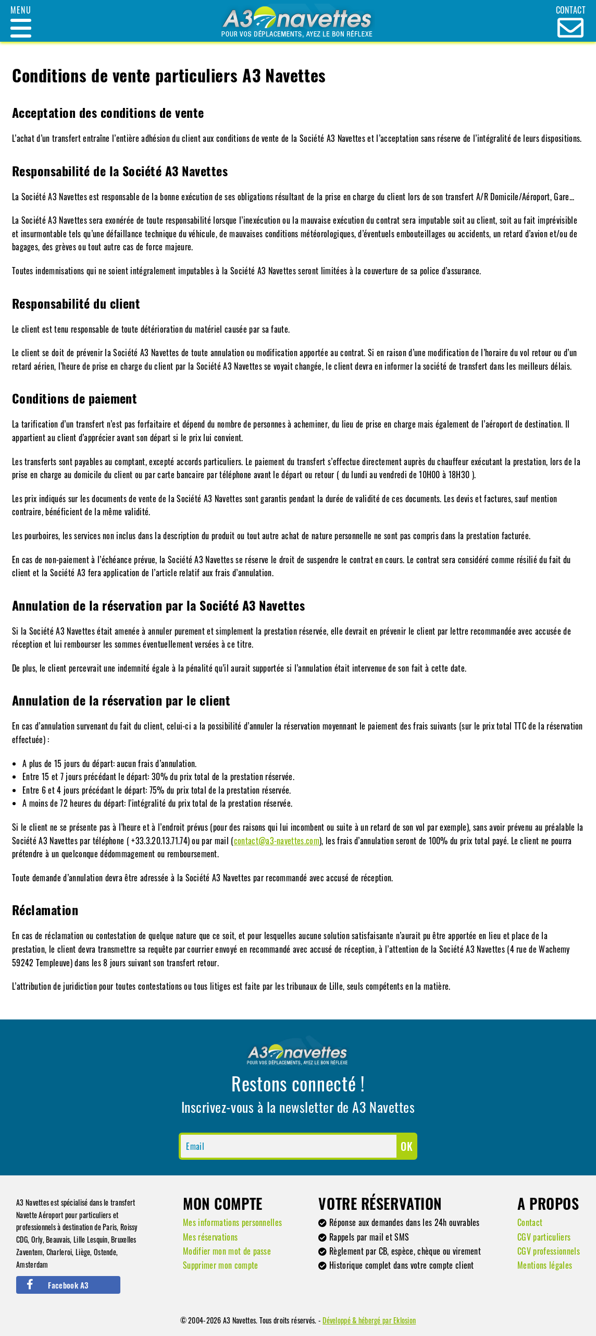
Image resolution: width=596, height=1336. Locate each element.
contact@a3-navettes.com (276, 840)
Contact (529, 1222)
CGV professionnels (548, 1251)
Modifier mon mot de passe (227, 1251)
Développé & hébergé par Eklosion (369, 1320)
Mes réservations (210, 1237)
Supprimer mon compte (220, 1265)
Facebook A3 (58, 1285)
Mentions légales (544, 1265)
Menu (20, 10)
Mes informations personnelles (232, 1222)
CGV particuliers (543, 1237)
